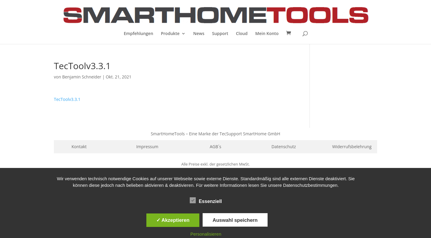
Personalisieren (205, 234)
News (198, 33)
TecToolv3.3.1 (67, 99)
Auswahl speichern (235, 220)
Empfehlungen (138, 33)
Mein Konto (267, 33)
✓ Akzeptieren (173, 220)
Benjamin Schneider (81, 77)
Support (220, 33)
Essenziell (206, 200)
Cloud (242, 33)
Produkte (170, 33)
